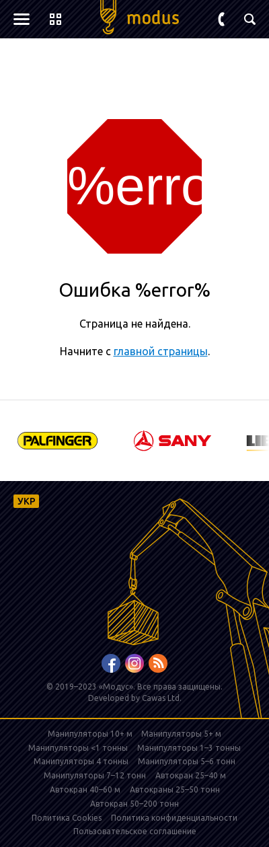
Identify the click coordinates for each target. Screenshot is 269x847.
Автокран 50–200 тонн (134, 803)
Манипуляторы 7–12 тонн (95, 775)
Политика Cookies (67, 817)
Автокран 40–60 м (85, 789)
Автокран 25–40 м (190, 775)
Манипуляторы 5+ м (181, 733)
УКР (26, 501)
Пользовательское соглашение (134, 831)
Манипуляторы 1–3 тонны (189, 747)
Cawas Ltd (161, 698)
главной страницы (161, 351)
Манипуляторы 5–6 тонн (186, 761)
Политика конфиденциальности (174, 817)
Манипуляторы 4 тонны (81, 761)
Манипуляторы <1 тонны (78, 747)
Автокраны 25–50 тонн (175, 789)
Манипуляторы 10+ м (91, 733)
